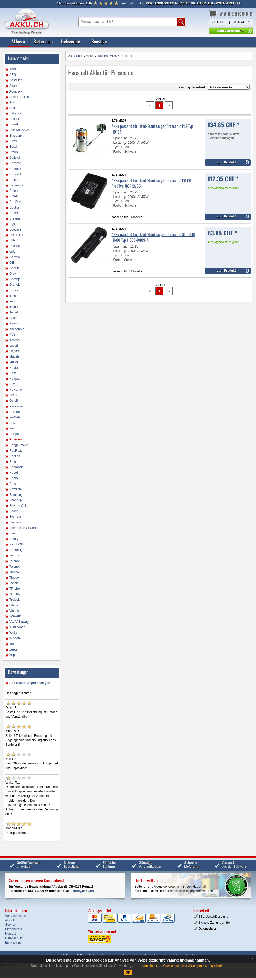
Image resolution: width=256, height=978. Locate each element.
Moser (13, 362)
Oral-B (14, 395)
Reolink (14, 456)
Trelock (14, 599)
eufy (12, 252)
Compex (15, 169)
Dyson (13, 224)
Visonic (14, 611)
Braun (13, 152)
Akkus (18, 41)
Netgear (15, 379)
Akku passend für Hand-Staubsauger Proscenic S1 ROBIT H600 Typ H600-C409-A (153, 237)
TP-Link (14, 588)
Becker (14, 119)
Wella (13, 633)
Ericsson (15, 246)
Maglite (14, 356)
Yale (12, 644)
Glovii (13, 273)
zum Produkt (226, 162)
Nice (12, 384)
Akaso (13, 86)
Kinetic (14, 323)
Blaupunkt (16, 135)
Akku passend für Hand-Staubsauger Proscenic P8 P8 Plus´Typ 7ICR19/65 (151, 183)
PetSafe (15, 417)
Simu (12, 533)
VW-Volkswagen (20, 622)
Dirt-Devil (15, 202)
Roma (13, 478)
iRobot (14, 307)
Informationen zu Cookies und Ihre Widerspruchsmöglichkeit (181, 966)
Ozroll (13, 400)
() (74, 3)
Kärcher (14, 340)
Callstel (14, 157)
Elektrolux (16, 235)
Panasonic (16, 406)
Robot (13, 472)
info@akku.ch (83, 891)
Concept (15, 174)
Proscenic (16, 439)
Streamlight (17, 550)
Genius (14, 268)
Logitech (15, 351)
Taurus (14, 555)
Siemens (15, 517)
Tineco (14, 572)
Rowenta (15, 489)
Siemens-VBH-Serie (23, 528)
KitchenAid (16, 329)
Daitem (14, 180)
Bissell (14, 124)
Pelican (14, 412)
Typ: (116, 147)
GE (11, 262)
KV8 (12, 334)
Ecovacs (15, 229)
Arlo (12, 102)
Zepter (14, 649)
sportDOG (16, 544)
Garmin (14, 257)
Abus (12, 69)
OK (128, 972)
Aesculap (15, 80)
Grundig (15, 284)
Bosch (13, 146)
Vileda (13, 605)
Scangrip (15, 500)
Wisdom (15, 638)
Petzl (12, 423)
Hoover (14, 290)
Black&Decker (19, 130)
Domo (13, 213)
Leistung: (119, 143)
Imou (12, 301)
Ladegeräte (72, 41)
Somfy (13, 539)
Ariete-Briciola (19, 97)
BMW (13, 141)
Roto (12, 484)
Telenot (14, 561)
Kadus (13, 318)
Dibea (13, 191)
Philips (14, 434)
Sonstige (99, 41)
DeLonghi (16, 185)
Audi (12, 108)
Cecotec (15, 163)
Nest (12, 373)
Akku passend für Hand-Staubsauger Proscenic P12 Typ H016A (152, 129)
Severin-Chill (18, 506)
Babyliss (15, 113)
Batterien (43, 41)
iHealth (14, 296)
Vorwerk (15, 616)
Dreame (15, 218)
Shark (13, 511)
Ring (12, 461)
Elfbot (13, 240)
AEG (12, 75)
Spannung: (121, 138)
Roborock (16, 467)
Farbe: (118, 151)
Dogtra (14, 207)
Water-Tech (17, 627)
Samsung (16, 495)
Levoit (13, 345)
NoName (15, 390)
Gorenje (15, 279)
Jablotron (15, 312)
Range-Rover (18, 445)
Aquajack (15, 91)
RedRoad (16, 450)
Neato (13, 368)
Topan (13, 583)
